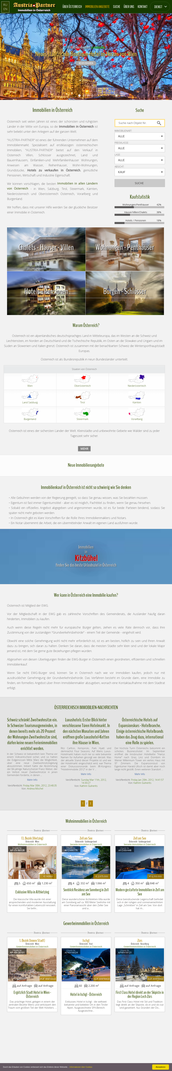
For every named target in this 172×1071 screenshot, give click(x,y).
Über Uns (129, 6)
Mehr (84, 449)
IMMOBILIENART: (123, 130)
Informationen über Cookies (81, 1067)
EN (5, 9)
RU (5, 4)
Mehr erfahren (86, 63)
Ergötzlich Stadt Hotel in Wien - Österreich (32, 991)
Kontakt (142, 6)
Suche (116, 6)
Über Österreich (72, 6)
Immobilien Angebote (97, 6)
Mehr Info (32, 779)
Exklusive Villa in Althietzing (32, 890)
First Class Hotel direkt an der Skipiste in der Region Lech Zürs (140, 991)
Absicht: (119, 166)
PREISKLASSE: (122, 142)
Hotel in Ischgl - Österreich (86, 991)
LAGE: (118, 154)
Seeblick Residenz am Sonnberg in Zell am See (86, 890)
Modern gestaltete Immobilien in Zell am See (140, 890)
